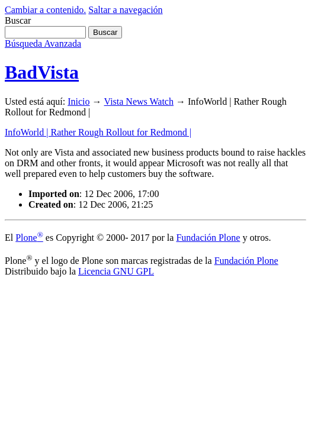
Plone (29, 238)
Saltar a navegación (125, 10)
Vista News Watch (139, 101)
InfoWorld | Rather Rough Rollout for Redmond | (98, 132)
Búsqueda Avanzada (43, 43)
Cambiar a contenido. (45, 10)
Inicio (78, 101)
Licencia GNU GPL (116, 271)
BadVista (42, 72)
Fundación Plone (208, 238)
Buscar (18, 20)
